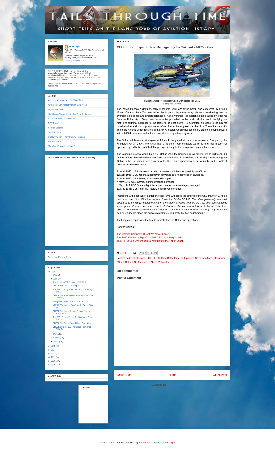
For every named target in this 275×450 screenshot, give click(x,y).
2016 (53, 272)
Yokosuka (163, 262)
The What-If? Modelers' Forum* (61, 146)
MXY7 (120, 262)
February (57, 338)
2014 (53, 350)
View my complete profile (75, 61)
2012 (53, 353)
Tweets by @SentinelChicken (60, 257)
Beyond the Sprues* (56, 109)
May (55, 275)
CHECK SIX (153, 258)
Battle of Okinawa (135, 258)
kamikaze (207, 258)
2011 (53, 357)
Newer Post (124, 374)
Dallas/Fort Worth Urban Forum (61, 119)
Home (173, 374)
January (57, 341)
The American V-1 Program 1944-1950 (69, 282)
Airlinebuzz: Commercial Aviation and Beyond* (67, 105)
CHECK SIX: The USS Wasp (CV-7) (68, 286)
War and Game (54, 142)
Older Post (220, 374)
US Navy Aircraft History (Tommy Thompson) (67, 137)
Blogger (170, 442)
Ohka (128, 262)
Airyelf (147, 442)
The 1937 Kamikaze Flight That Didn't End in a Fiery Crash (149, 237)
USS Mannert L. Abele (144, 262)
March (56, 334)
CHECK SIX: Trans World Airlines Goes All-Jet (72, 323)
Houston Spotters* (56, 128)
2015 (53, 346)
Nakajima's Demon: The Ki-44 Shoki (68, 302)
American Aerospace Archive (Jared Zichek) (66, 100)
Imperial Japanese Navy (187, 258)
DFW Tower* (53, 123)
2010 (53, 361)
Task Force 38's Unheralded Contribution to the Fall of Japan (150, 240)
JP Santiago (74, 46)
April (55, 279)
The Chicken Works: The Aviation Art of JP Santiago (70, 114)
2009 (53, 365)
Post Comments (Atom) (179, 384)
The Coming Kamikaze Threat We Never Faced (143, 234)
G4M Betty (167, 258)
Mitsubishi (219, 258)
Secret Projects (54, 132)
